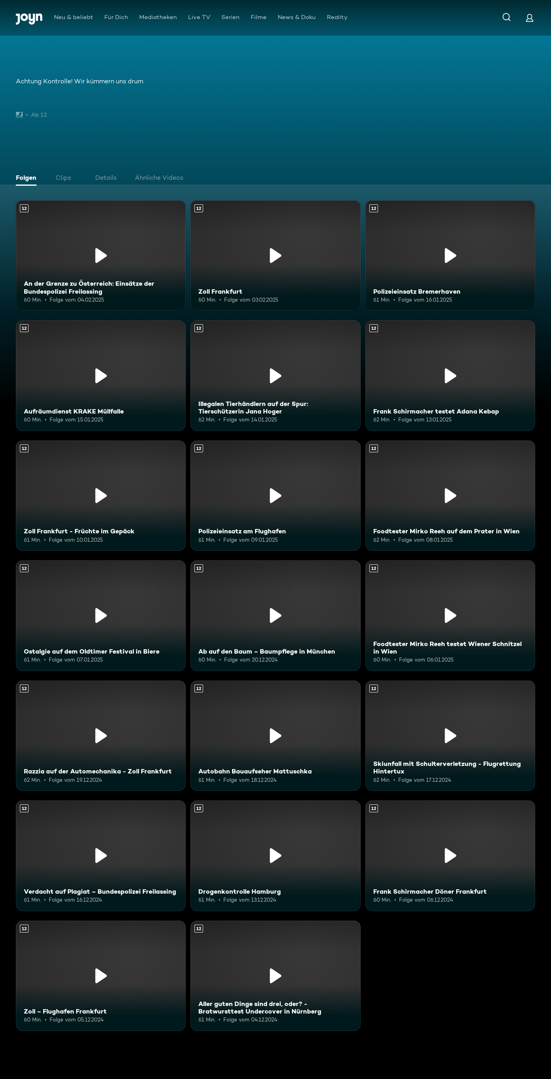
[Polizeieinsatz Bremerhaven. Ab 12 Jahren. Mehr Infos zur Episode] (450, 255)
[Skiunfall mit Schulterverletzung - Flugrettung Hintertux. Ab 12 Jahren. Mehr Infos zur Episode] (450, 736)
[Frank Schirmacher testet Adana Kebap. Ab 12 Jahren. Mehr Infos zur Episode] (450, 375)
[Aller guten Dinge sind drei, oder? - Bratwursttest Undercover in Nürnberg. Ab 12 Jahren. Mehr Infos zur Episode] (275, 976)
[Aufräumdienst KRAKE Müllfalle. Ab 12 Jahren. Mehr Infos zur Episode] (101, 375)
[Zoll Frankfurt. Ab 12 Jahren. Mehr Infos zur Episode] (275, 255)
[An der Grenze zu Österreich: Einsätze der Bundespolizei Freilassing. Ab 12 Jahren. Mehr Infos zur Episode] (101, 255)
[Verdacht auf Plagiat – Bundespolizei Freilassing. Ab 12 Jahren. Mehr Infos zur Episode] (101, 855)
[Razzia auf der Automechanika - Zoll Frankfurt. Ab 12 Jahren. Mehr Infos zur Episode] (101, 736)
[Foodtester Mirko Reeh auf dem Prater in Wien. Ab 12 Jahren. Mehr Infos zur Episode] (450, 495)
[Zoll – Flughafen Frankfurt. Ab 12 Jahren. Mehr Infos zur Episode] (101, 976)
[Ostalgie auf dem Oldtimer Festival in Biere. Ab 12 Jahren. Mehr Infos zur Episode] (101, 615)
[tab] (28, 178)
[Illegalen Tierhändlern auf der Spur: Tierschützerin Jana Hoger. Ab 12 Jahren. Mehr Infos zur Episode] (275, 375)
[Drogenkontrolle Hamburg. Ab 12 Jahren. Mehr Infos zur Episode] (275, 855)
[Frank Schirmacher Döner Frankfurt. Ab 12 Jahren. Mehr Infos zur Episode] (450, 855)
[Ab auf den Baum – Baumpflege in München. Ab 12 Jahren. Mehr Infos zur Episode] (275, 615)
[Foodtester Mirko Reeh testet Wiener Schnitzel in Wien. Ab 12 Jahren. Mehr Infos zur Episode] (450, 615)
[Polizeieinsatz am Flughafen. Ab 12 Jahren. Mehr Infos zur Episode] (275, 495)
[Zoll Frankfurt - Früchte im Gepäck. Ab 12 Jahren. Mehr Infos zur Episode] (101, 495)
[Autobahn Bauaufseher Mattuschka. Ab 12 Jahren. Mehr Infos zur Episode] (275, 736)
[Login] (529, 18)
